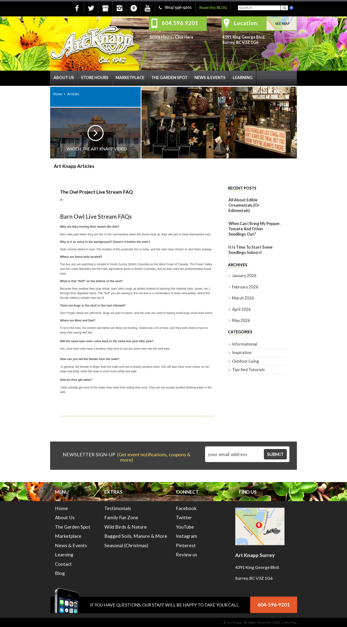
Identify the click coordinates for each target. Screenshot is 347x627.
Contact (63, 564)
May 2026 (241, 320)
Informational (244, 344)
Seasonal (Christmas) (126, 545)
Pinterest (186, 545)
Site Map (290, 622)
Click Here (184, 37)
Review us (186, 554)
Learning (243, 77)
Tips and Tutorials (248, 369)
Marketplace (130, 77)
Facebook (186, 508)
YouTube (185, 527)
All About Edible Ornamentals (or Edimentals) (244, 205)
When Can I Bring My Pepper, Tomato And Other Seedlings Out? (254, 229)
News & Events (210, 77)
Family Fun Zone (121, 517)
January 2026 (244, 275)
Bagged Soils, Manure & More (135, 536)
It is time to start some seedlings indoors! (250, 250)
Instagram (186, 536)
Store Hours (94, 77)
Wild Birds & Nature (125, 527)
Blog (60, 573)
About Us (63, 77)
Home (57, 94)
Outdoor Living (245, 361)
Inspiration (242, 352)
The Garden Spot (169, 77)
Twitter (184, 517)
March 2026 (243, 298)
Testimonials (117, 508)
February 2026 (245, 287)
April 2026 (241, 309)
